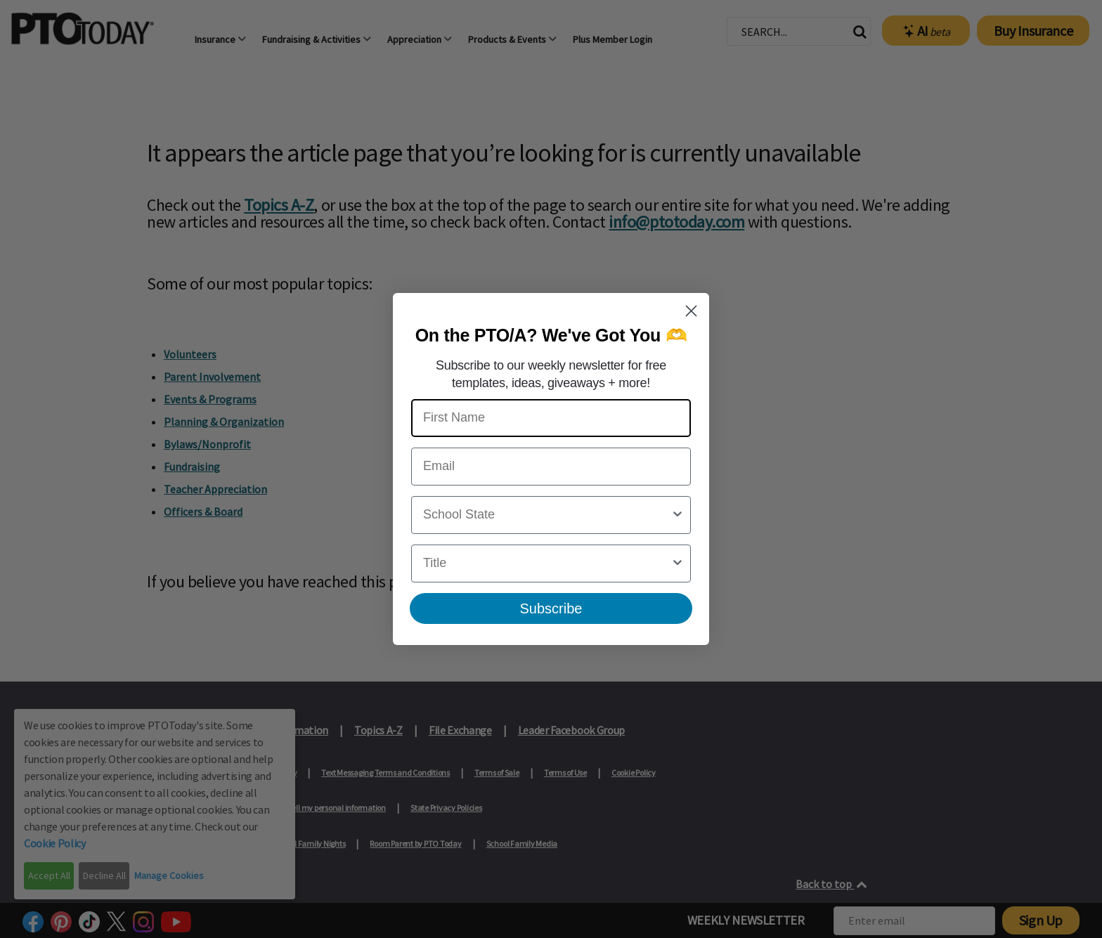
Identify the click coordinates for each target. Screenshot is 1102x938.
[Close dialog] (691, 311)
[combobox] (546, 515)
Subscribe (551, 608)
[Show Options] (677, 515)
